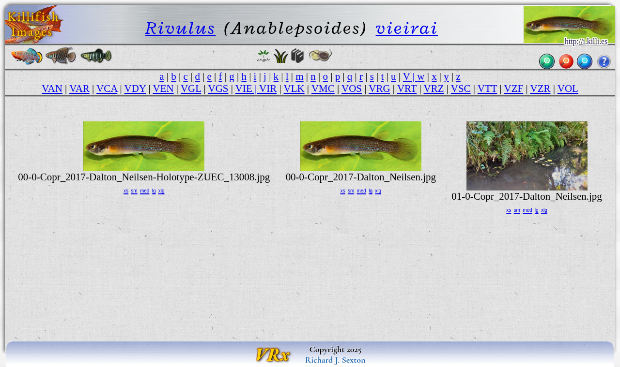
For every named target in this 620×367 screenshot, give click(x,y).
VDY (135, 88)
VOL (568, 88)
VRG (379, 88)
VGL (191, 88)
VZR (540, 88)
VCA (106, 88)
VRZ (434, 88)
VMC (323, 88)
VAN (52, 88)
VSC (461, 88)
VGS (218, 88)
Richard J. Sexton (335, 359)
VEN (163, 88)
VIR (268, 88)
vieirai (407, 27)
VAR (79, 88)
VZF (514, 88)
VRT (407, 88)
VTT (487, 88)
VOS (351, 88)
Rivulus (180, 27)
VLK (294, 88)
